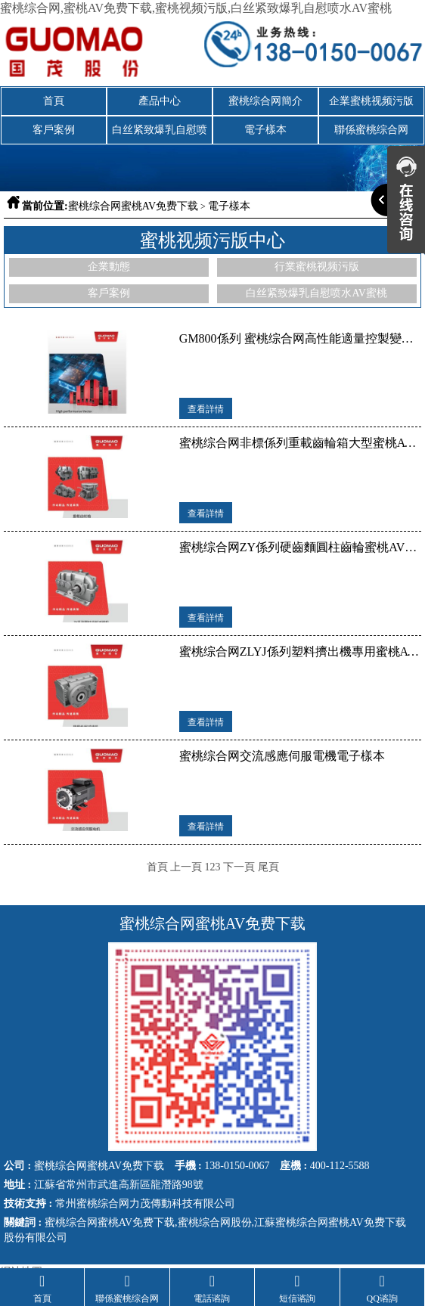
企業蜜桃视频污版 (371, 101)
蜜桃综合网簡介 (265, 101)
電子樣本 (265, 129)
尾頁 (268, 867)
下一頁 (239, 867)
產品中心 (159, 101)
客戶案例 (54, 129)
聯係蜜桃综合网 (371, 129)
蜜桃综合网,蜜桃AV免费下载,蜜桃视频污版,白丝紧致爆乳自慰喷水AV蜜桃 (196, 8)
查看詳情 (206, 409)
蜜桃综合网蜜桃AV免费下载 (133, 206)
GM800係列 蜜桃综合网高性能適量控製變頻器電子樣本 (300, 338)
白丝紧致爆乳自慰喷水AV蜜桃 (159, 134)
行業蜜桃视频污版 (317, 266)
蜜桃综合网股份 (215, 1221)
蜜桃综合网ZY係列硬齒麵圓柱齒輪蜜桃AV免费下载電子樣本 (300, 547)
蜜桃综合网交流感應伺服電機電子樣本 (282, 755)
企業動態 (109, 266)
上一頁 (186, 867)
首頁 (53, 101)
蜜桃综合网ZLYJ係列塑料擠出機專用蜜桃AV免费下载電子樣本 (300, 651)
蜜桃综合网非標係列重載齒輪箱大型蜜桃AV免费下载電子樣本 (300, 442)
